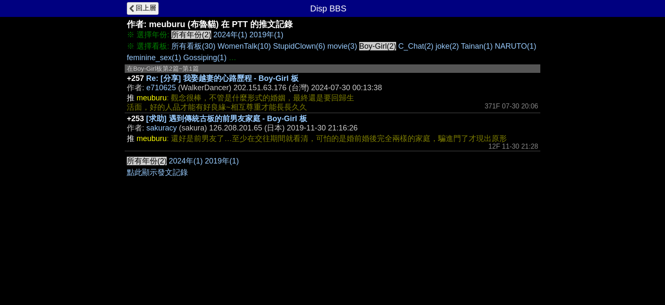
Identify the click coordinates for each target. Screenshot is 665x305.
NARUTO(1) (515, 46)
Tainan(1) (477, 46)
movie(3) (342, 46)
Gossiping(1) (204, 57)
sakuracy (161, 128)
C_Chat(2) (415, 46)
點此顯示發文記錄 (157, 172)
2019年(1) (266, 34)
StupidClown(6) (299, 46)
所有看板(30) (193, 46)
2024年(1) (230, 34)
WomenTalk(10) (244, 46)
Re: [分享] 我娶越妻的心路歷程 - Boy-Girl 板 (222, 78)
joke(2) (447, 46)
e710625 (161, 87)
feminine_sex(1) (154, 57)
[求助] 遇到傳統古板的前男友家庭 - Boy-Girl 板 (226, 118)
